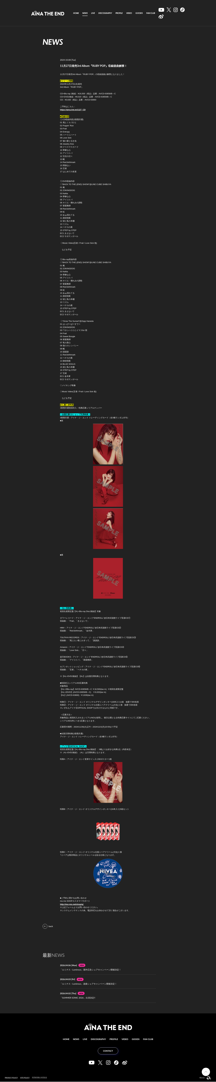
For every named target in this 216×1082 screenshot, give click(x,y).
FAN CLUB (150, 13)
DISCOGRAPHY (105, 13)
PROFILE (119, 13)
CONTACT (108, 1051)
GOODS (139, 13)
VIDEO (129, 13)
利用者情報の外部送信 (40, 1078)
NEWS (85, 13)
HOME (76, 13)
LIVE (93, 13)
